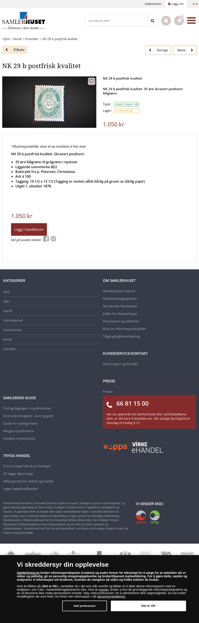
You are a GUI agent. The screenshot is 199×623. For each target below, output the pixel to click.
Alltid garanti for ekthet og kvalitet (28, 481)
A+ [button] (197, 4)
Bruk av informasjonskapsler (124, 328)
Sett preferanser (85, 606)
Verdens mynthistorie (19, 438)
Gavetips (9, 349)
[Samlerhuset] (23, 20)
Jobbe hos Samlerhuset (120, 313)
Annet (7, 339)
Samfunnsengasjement (120, 298)
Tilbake (14, 49)
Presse (108, 391)
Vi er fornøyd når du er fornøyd (26, 466)
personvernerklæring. (111, 596)
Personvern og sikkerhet (121, 321)
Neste (185, 50)
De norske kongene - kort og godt (28, 416)
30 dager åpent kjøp (18, 473)
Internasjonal (13, 320)
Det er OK (148, 606)
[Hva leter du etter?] (116, 21)
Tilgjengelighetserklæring (121, 336)
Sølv (6, 301)
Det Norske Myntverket (120, 306)
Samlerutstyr (12, 330)
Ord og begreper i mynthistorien (27, 408)
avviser (104, 590)
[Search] (153, 21)
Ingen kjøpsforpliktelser (20, 488)
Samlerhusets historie (119, 291)
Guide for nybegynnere (20, 423)
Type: (107, 104)
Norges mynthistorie (18, 431)
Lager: (107, 110)
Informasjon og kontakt (120, 364)
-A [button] (192, 4)
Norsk (7, 311)
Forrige (158, 50)
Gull (6, 292)
